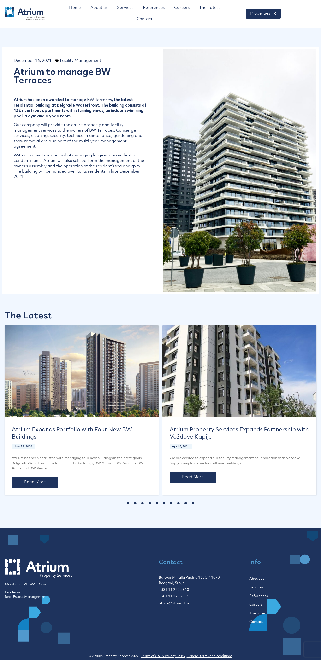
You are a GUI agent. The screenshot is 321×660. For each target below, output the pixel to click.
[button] (263, 14)
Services (125, 8)
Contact (145, 19)
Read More (35, 482)
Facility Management (80, 61)
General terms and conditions (209, 656)
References (154, 8)
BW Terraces (99, 100)
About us (98, 8)
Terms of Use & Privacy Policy (163, 656)
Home (75, 8)
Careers (182, 8)
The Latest (209, 8)
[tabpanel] (81, 410)
